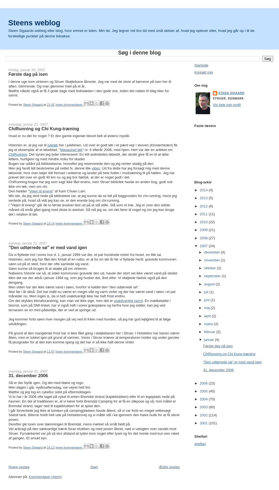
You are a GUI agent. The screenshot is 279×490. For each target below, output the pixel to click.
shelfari (200, 444)
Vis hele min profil (227, 105)
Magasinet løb (71, 150)
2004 (204, 399)
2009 (204, 230)
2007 (204, 246)
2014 (204, 190)
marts (209, 324)
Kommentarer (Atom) (45, 477)
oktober (210, 268)
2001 (204, 423)
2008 (204, 238)
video (96, 168)
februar (210, 332)
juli (207, 292)
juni (207, 300)
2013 (204, 198)
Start (94, 467)
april (208, 316)
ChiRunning (17, 154)
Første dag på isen (28, 74)
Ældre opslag (169, 467)
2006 (204, 383)
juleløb (52, 145)
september (213, 276)
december (212, 252)
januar (209, 340)
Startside (201, 65)
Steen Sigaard (231, 93)
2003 (204, 407)
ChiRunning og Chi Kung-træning (43, 128)
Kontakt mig (203, 72)
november (212, 260)
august (210, 284)
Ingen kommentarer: (69, 104)
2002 (204, 415)
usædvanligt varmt (128, 301)
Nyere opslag (18, 467)
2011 (204, 214)
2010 (204, 222)
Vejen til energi (40, 191)
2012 (204, 206)
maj (207, 308)
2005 (204, 391)
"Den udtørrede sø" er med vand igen (47, 247)
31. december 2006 (28, 375)
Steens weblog (34, 23)
